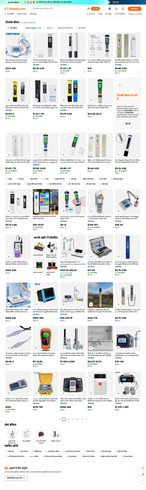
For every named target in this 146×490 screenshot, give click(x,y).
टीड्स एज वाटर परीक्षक (88, 456)
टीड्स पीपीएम (32, 179)
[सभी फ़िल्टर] (12, 28)
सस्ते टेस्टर (20, 179)
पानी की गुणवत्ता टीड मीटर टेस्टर (15, 456)
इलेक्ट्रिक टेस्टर (37, 451)
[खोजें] (95, 9)
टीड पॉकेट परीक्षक (89, 184)
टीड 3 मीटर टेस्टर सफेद (73, 184)
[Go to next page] (87, 419)
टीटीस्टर (9, 179)
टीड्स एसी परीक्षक (121, 451)
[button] (88, 8)
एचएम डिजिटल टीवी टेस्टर (54, 184)
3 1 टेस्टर (45, 179)
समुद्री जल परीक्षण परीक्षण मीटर (108, 456)
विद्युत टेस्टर (10, 451)
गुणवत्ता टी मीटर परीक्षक (13, 184)
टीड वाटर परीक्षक (126, 456)
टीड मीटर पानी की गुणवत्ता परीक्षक (52, 456)
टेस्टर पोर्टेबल (102, 179)
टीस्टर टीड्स (104, 184)
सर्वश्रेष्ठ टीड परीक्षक (117, 179)
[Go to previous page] (59, 419)
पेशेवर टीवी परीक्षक (105, 451)
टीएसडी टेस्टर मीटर (59, 179)
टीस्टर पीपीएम (23, 451)
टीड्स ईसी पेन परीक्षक (52, 451)
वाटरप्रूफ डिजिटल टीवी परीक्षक (33, 184)
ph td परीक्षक (33, 456)
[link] (143, 468)
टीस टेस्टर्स (72, 179)
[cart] (116, 9)
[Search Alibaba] (59, 8)
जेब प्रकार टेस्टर (71, 456)
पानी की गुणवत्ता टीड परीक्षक (71, 451)
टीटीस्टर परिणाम (89, 451)
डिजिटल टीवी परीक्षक (87, 179)
